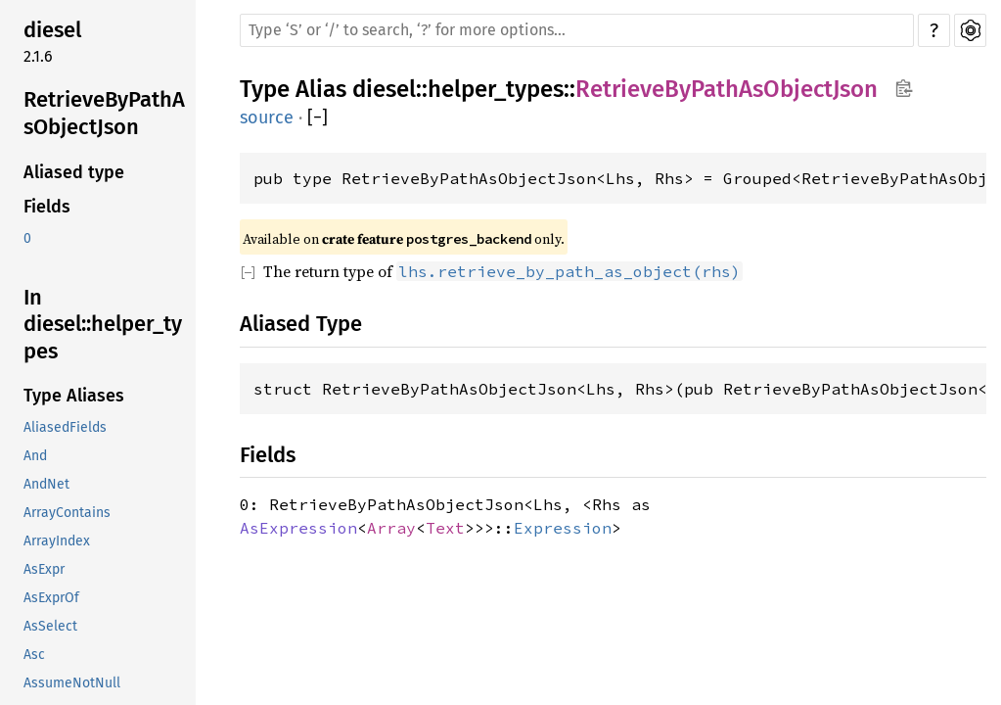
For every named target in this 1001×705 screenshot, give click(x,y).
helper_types (496, 89)
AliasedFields (65, 427)
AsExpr (44, 569)
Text (445, 528)
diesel (52, 30)
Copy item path (903, 88)
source (267, 117)
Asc (34, 654)
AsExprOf (51, 597)
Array (391, 528)
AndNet (46, 484)
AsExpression (298, 528)
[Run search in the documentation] (577, 30)
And (35, 455)
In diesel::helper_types (102, 324)
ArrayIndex (56, 541)
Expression (563, 528)
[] (317, 118)
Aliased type (73, 172)
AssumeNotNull (71, 683)
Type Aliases (73, 395)
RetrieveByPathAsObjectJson (104, 113)
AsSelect (50, 626)
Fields (46, 206)
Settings (970, 30)
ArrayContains (67, 512)
